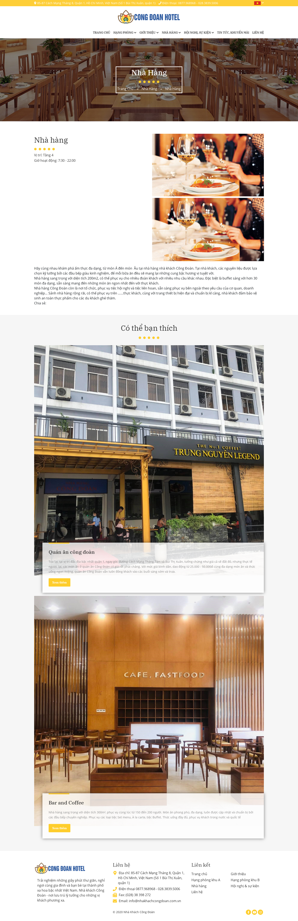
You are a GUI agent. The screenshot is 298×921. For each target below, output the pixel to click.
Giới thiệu (147, 32)
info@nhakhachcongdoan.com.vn (155, 901)
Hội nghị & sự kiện (245, 886)
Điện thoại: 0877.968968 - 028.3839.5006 (188, 3)
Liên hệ (258, 32)
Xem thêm (59, 582)
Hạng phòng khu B (245, 880)
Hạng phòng (123, 32)
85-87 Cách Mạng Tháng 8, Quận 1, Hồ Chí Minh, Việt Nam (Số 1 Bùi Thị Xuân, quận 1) (94, 3)
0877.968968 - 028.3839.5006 (158, 889)
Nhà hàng (170, 32)
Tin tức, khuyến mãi (233, 32)
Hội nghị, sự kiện (197, 32)
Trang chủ (101, 32)
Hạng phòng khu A (205, 880)
